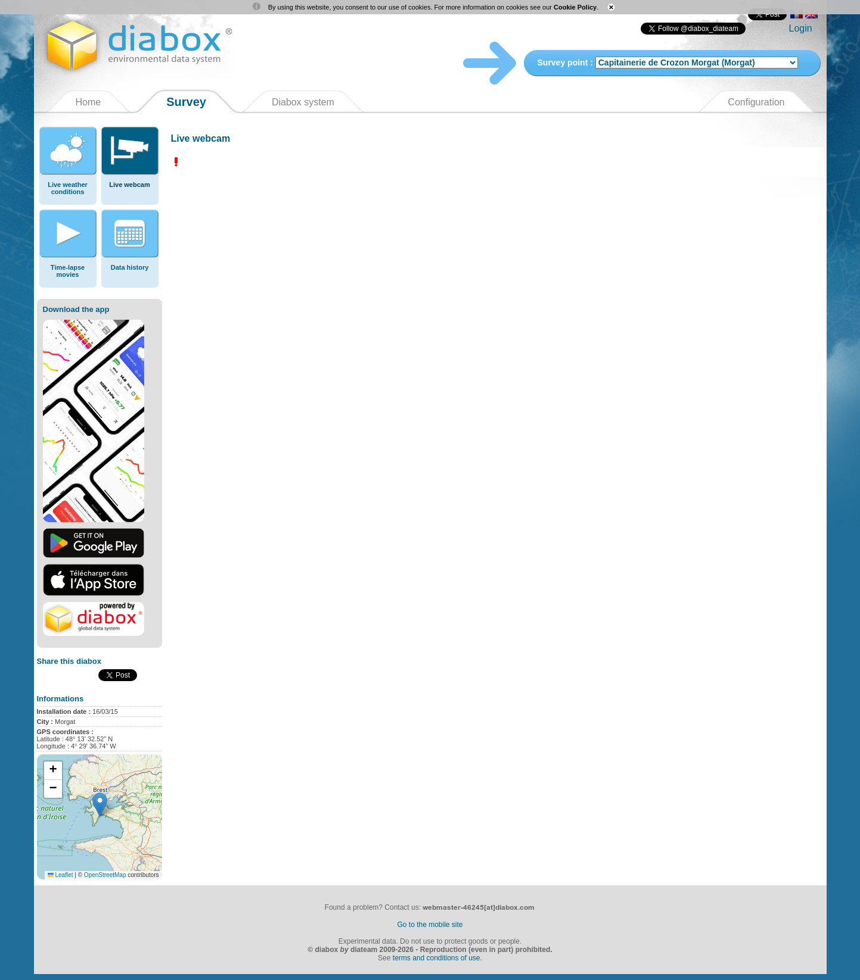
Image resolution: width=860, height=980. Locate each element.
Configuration (756, 102)
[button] (99, 804)
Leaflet (60, 875)
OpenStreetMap (105, 875)
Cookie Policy (575, 7)
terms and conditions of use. (437, 958)
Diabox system (303, 102)
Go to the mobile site (429, 924)
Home (88, 102)
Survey (186, 101)
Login (800, 28)
